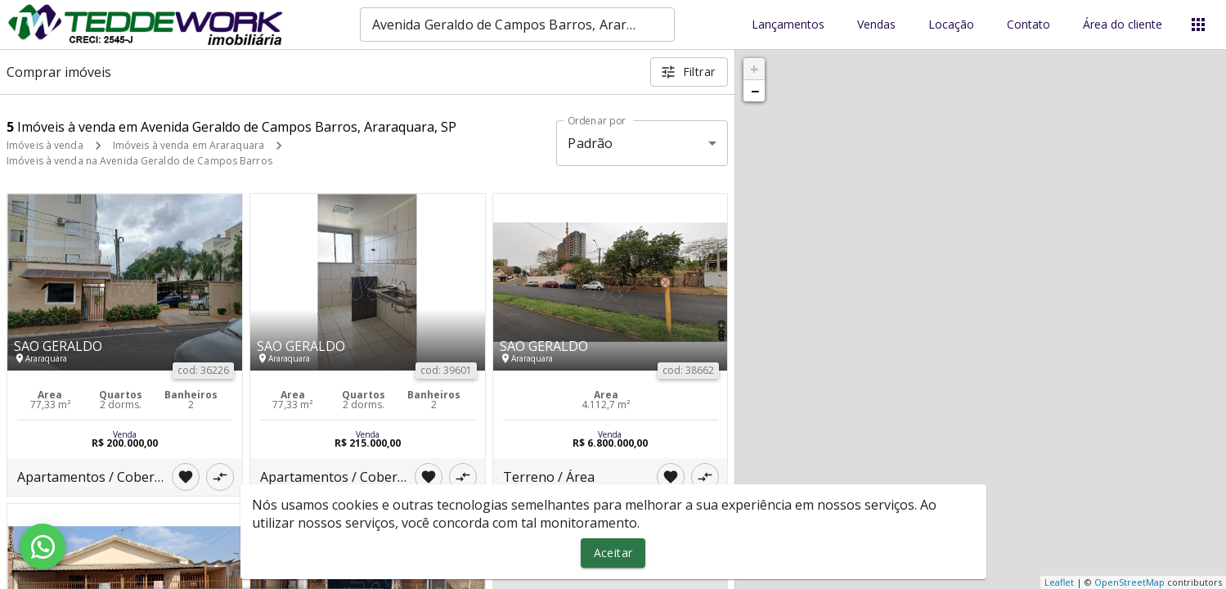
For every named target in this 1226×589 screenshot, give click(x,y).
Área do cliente (1122, 25)
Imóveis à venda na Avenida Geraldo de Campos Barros (139, 161)
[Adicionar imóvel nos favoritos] (186, 477)
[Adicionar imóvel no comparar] (220, 477)
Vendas (876, 25)
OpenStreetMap (1129, 582)
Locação (951, 25)
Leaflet (1059, 582)
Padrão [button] (590, 143)
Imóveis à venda (45, 145)
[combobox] (517, 24)
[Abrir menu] (1198, 24)
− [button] (755, 91)
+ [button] (754, 69)
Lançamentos (788, 25)
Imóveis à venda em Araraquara (188, 145)
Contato (1028, 25)
